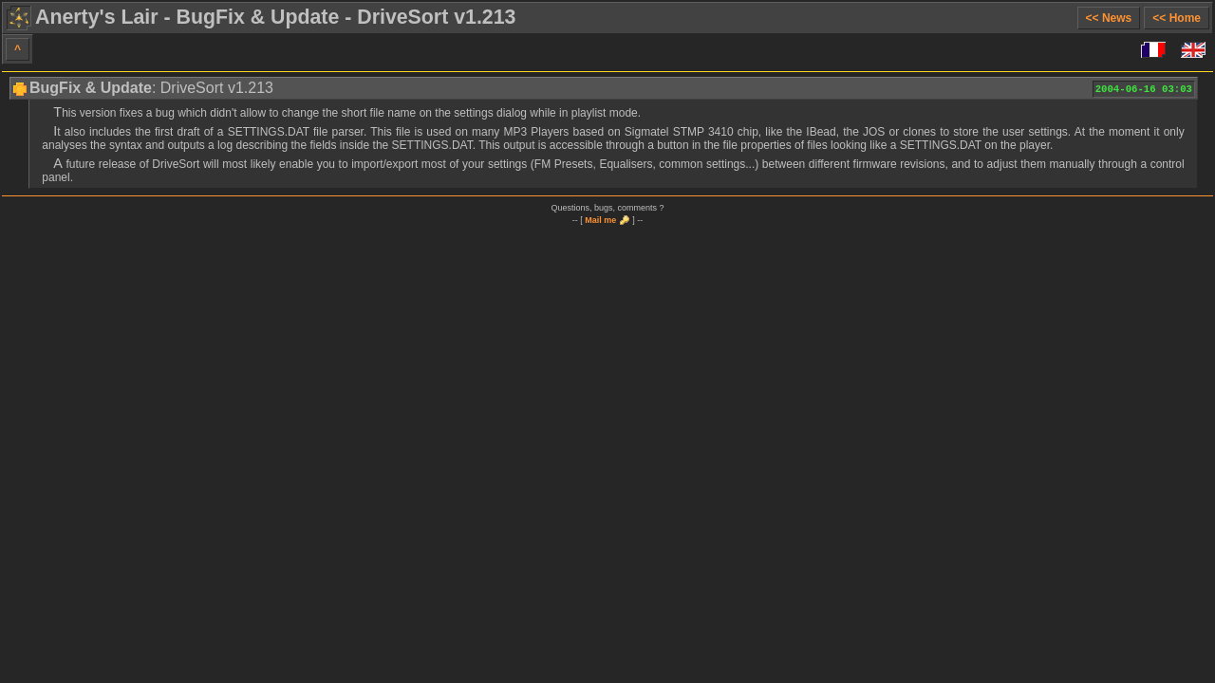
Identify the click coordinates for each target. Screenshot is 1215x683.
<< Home (1176, 18)
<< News (1109, 18)
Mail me (600, 220)
